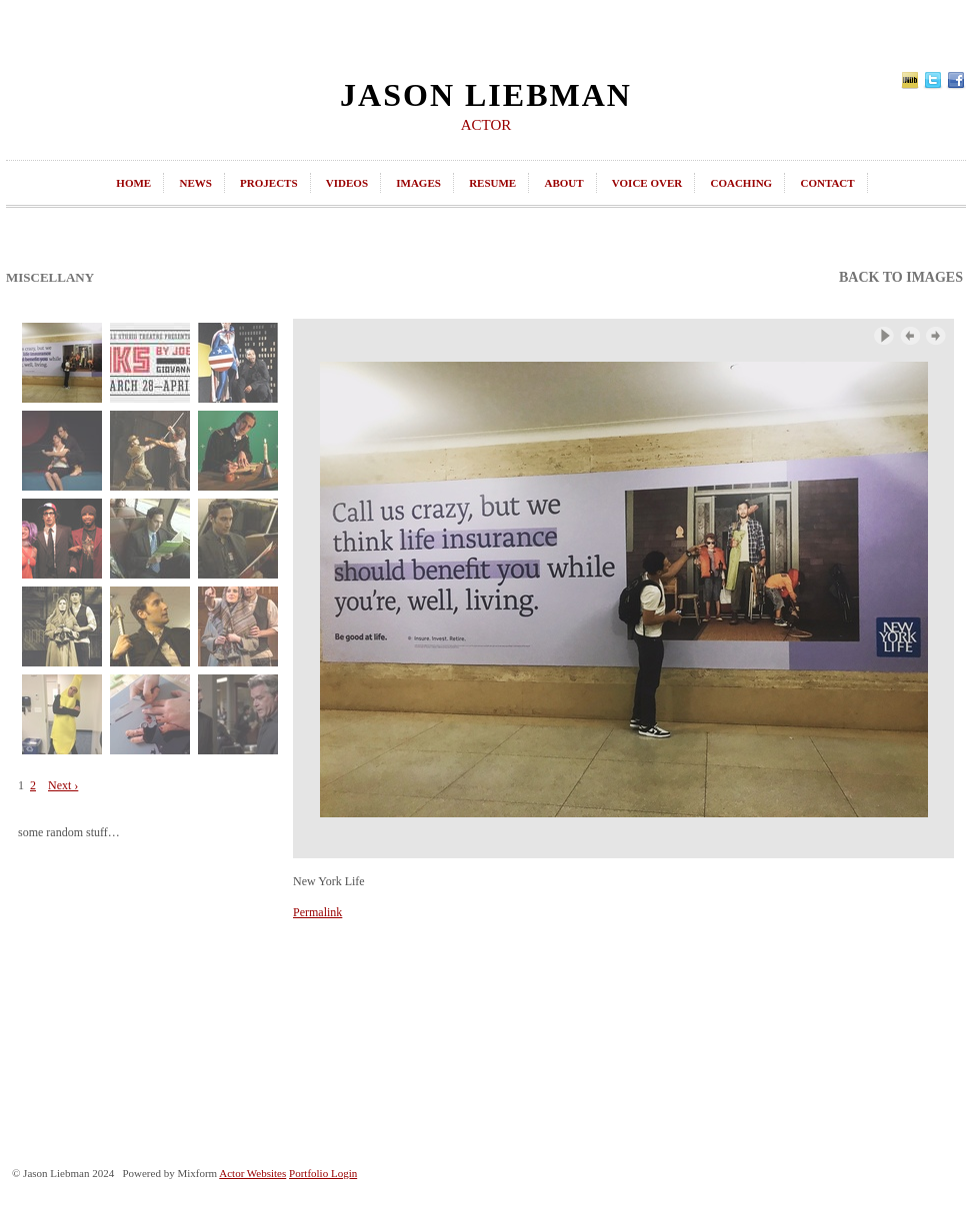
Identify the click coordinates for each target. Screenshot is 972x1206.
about (563, 183)
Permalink (317, 912)
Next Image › (936, 336)
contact (827, 183)
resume (492, 183)
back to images (901, 277)
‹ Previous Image (910, 336)
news (195, 183)
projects (268, 183)
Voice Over (647, 183)
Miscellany (50, 277)
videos (347, 183)
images (418, 183)
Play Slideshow (884, 336)
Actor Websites (252, 1173)
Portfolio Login (323, 1173)
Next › (63, 785)
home (133, 183)
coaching (741, 183)
